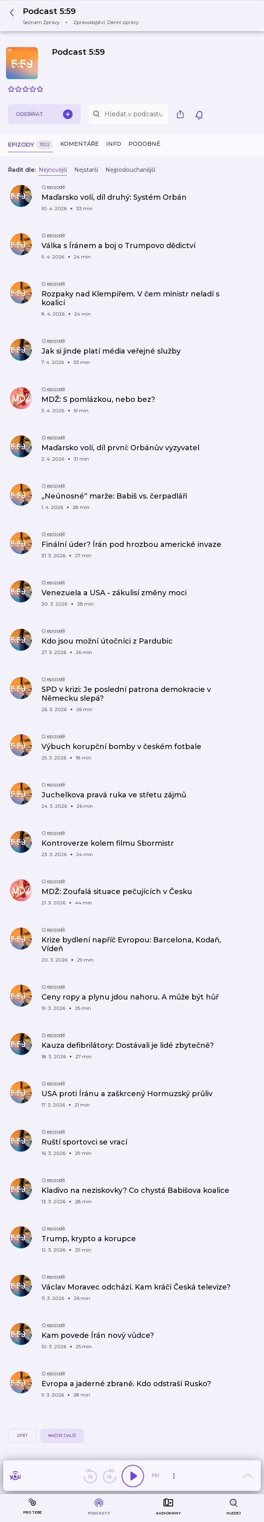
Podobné (144, 143)
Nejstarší (86, 169)
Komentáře (79, 143)
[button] (76, 15)
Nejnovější (53, 169)
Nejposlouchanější (130, 169)
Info (113, 143)
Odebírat (44, 114)
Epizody (30, 144)
